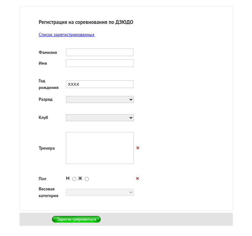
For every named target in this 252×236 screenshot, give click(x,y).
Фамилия (48, 52)
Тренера (47, 148)
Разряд (46, 99)
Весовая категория (49, 192)
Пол (43, 178)
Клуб (43, 117)
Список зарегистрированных (67, 34)
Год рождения (49, 84)
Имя (43, 63)
